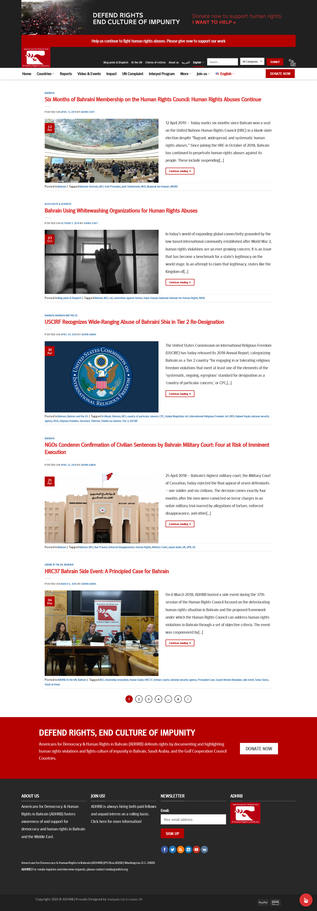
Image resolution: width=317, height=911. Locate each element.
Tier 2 (125, 421)
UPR (189, 547)
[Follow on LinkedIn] (188, 849)
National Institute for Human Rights (178, 298)
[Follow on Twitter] (172, 849)
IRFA (232, 416)
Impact (111, 73)
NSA (55, 421)
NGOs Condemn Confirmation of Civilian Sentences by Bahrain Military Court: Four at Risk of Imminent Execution (157, 448)
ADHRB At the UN (54, 564)
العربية (186, 62)
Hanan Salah (137, 680)
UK (184, 547)
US (193, 547)
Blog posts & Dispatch (115, 62)
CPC (161, 416)
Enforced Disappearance (122, 547)
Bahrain (49, 93)
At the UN (136, 62)
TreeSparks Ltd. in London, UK (124, 899)
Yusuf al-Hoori (52, 684)
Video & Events (89, 73)
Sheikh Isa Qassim (111, 421)
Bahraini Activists (88, 186)
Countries (45, 73)
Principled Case (206, 680)
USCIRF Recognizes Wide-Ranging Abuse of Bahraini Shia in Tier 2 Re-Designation (134, 321)
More (185, 73)
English (198, 62)
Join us (203, 73)
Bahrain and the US (66, 315)
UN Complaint (132, 73)
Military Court (159, 547)
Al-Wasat (106, 416)
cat (111, 298)
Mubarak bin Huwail (158, 186)
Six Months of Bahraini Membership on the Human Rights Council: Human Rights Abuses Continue (153, 99)
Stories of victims (155, 62)
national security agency (183, 680)
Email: (165, 810)
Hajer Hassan (151, 298)
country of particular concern (142, 416)
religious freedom (69, 421)
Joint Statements (131, 186)
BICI (101, 186)
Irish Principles (113, 186)
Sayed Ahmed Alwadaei (229, 680)
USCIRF (134, 421)
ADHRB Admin (88, 334)
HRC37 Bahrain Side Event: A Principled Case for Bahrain (107, 571)
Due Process (100, 547)
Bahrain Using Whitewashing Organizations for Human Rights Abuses (121, 210)
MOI (143, 186)
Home (26, 73)
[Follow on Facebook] (164, 849)
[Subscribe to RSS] (180, 849)
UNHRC (174, 186)
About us (174, 62)
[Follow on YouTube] (196, 849)
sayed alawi (174, 547)
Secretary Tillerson (90, 421)
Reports (66, 73)
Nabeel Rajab (243, 416)
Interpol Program (162, 73)
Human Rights (143, 547)
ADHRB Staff (88, 111)
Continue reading (180, 171)
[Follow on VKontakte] (204, 849)
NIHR (202, 298)
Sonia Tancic (262, 680)
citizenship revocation (117, 680)
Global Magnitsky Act (176, 416)
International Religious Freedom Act (209, 416)
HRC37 (148, 680)
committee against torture (128, 298)
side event (248, 680)
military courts (161, 680)
